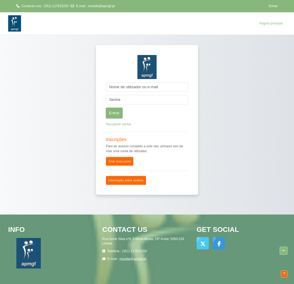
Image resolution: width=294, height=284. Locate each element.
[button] (283, 251)
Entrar (273, 6)
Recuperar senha (118, 124)
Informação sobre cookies (126, 180)
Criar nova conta (119, 161)
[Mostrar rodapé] (284, 274)
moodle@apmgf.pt (101, 6)
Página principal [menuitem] (271, 23)
